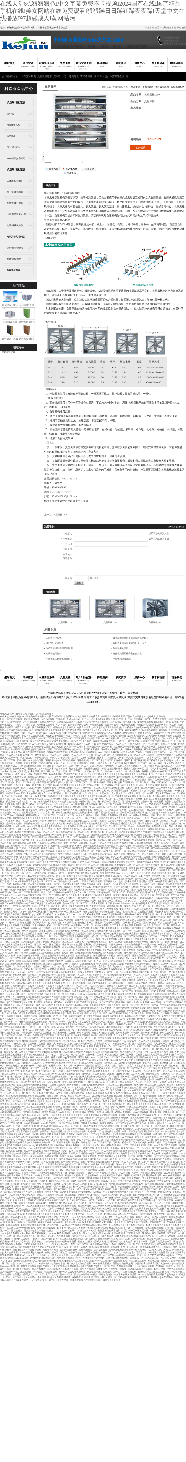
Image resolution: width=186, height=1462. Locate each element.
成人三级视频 (151, 804)
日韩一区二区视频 (13, 807)
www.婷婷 (21, 1139)
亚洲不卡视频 (43, 941)
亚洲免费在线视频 (19, 963)
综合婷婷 (150, 730)
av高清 (130, 1019)
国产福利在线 (46, 763)
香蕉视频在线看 (27, 1153)
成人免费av (16, 752)
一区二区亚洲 (138, 988)
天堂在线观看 (98, 983)
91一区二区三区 (146, 1049)
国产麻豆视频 (39, 1233)
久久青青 (152, 812)
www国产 (145, 884)
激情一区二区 (131, 1049)
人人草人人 (173, 955)
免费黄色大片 (108, 958)
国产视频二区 (84, 1002)
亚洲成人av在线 (8, 955)
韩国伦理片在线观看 (35, 936)
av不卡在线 (28, 722)
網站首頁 (9, 65)
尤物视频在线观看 (145, 859)
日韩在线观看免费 (147, 1115)
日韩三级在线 (165, 812)
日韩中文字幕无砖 (76, 1046)
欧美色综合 (154, 1260)
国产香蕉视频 (39, 727)
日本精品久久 (129, 727)
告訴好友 (71, 172)
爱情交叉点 (155, 980)
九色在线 (110, 1073)
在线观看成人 (11, 766)
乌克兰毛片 (126, 1153)
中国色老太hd (95, 1106)
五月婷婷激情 (119, 755)
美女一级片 (27, 774)
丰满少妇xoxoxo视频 (74, 1128)
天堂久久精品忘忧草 (50, 779)
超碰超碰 (68, 887)
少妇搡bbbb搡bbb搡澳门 (119, 1117)
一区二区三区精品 (52, 829)
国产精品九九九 (48, 1266)
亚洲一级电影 (172, 941)
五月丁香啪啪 (110, 823)
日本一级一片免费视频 (35, 796)
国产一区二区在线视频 (94, 782)
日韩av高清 (38, 837)
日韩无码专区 (152, 821)
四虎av (91, 735)
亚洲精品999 (121, 746)
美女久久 (129, 1205)
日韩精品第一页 (67, 1030)
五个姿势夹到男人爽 (20, 980)
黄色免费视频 (79, 936)
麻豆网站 (62, 810)
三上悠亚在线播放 (146, 986)
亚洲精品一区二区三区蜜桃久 (60, 898)
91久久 (51, 777)
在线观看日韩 (20, 777)
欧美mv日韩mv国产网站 (84, 801)
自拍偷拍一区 (157, 941)
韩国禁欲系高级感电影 (28, 961)
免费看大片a (105, 1046)
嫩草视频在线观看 (176, 1156)
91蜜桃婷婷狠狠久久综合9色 (41, 1258)
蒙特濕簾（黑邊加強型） (10, 340)
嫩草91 (109, 870)
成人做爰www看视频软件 (84, 777)
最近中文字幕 (102, 925)
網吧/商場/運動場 (15, 248)
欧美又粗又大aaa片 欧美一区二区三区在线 (43, 1175)
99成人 (147, 925)
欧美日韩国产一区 (106, 884)
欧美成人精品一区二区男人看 (123, 876)
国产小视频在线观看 (85, 884)
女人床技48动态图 (26, 1195)
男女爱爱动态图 (92, 768)
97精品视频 (138, 903)
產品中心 (135, 86)
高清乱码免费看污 (112, 922)
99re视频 (135, 1032)
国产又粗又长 (130, 722)
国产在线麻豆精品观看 (30, 766)
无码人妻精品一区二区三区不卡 (82, 719)
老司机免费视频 (32, 719)
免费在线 (55, 980)
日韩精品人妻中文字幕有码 (54, 768)
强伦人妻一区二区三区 (70, 782)
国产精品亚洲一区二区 (48, 790)
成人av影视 (16, 1222)
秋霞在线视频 (153, 988)
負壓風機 (65, 65)
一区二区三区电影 (117, 763)
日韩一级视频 (28, 867)
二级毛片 (32, 843)
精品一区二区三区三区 (103, 1002)
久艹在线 (59, 1230)
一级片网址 (151, 1192)
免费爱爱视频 (175, 733)
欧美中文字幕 (132, 807)
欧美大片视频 (110, 1101)
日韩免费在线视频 (79, 1098)
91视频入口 (148, 738)
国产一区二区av (164, 1071)
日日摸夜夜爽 (15, 1002)
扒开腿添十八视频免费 (28, 848)
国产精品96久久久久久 (124, 1046)
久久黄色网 (76, 845)
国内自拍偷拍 (76, 1016)
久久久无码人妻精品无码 (50, 843)
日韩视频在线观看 (100, 834)
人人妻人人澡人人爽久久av (50, 1211)
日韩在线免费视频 (134, 749)
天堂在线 (89, 1170)
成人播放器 (7, 1260)
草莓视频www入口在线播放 (108, 733)
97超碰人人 (9, 1005)
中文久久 (80, 815)
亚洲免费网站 (96, 952)
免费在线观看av (16, 1167)
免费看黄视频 (51, 952)
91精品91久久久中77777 (45, 862)
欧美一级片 (45, 1263)
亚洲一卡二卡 (28, 733)
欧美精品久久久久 (66, 1043)
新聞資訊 (121, 65)
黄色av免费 (129, 752)
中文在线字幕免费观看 (151, 1173)
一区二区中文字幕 (107, 843)
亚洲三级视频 (165, 1115)
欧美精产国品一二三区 (45, 966)
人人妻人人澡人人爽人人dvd (55, 1068)
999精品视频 (93, 785)
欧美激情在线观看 (60, 799)
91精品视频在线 (151, 961)
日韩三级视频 (47, 870)
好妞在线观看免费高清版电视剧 (99, 911)
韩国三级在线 (124, 906)
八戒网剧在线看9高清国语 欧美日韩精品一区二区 (129, 1139)
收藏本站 (149, 27)
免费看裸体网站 (51, 1249)
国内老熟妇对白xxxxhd (36, 1076)
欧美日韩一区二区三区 (162, 952)
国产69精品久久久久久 (128, 829)
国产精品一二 (108, 1128)
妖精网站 (42, 1010)
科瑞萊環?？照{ (121, 86)
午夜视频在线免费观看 (143, 840)
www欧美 (158, 1145)
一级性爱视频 (113, 983)
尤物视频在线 (165, 1192)
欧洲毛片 (109, 1098)
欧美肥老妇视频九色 (150, 1247)
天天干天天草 (52, 900)
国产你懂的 (38, 1098)
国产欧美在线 (134, 1233)
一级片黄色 (101, 763)
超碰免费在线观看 (161, 856)
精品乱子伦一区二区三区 (114, 851)
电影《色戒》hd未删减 (15, 889)
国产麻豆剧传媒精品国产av (105, 1153)
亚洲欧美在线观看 (22, 1269)
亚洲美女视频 (133, 1109)
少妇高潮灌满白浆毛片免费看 (105, 1076)
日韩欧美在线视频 (173, 1167)
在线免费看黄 (86, 1249)
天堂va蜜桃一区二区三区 (68, 771)
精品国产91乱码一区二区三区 (151, 1156)
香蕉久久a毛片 (143, 1216)
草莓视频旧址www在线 (39, 889)
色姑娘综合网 (154, 1016)
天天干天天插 (17, 972)
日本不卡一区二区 (65, 851)
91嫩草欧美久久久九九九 (146, 1019)
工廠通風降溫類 (14, 180)
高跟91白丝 (14, 787)
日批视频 (165, 1013)
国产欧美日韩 (77, 1117)
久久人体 (69, 766)
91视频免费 (52, 1197)
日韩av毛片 (146, 796)
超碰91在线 (90, 790)
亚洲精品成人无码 (127, 823)
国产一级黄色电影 (137, 1249)
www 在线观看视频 (172, 1175)
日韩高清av (50, 760)
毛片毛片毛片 (105, 966)
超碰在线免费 (91, 1126)
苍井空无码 (73, 757)
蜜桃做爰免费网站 (110, 815)
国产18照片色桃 (55, 727)
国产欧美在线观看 (128, 832)
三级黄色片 (80, 941)
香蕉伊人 (145, 1277)
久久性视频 (63, 1280)
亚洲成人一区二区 (65, 815)
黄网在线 (111, 1145)
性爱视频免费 (161, 1030)
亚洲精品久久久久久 (124, 999)
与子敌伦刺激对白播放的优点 (162, 966)
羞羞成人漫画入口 (83, 887)
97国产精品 (145, 876)
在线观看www (131, 941)
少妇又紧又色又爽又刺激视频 (106, 727)
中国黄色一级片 (32, 823)
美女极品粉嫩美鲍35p (56, 735)
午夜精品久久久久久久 (104, 774)
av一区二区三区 (47, 738)
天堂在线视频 (33, 793)
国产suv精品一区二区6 (114, 1019)
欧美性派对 (81, 961)
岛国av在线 (146, 1109)
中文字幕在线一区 (166, 1181)
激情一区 (96, 898)
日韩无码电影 (28, 1071)
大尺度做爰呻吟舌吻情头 (150, 832)
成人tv (92, 807)
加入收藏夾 (71, 168)
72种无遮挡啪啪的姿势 (50, 1041)
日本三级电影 (8, 782)
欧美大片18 (160, 1214)
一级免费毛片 (83, 898)
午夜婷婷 (35, 1238)
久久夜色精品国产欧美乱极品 (23, 810)
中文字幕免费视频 (161, 950)
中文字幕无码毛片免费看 (157, 757)
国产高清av (116, 722)
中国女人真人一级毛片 (74, 1041)
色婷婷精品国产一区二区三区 (43, 856)
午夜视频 (96, 744)
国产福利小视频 (88, 988)
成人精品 (131, 851)
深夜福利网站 (147, 1200)
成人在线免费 (55, 922)
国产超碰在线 (104, 892)
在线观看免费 (115, 919)
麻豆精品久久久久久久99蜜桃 (115, 1252)
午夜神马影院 (158, 818)
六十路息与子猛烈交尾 (76, 826)
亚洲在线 (19, 779)
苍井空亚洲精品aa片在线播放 (127, 914)
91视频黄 (60, 719)
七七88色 (62, 994)
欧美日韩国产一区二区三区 (37, 1073)
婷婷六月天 (99, 848)
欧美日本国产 (158, 884)
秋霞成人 (178, 812)
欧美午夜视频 (80, 1106)
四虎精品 (112, 757)
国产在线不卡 (153, 1093)
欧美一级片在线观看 (27, 1016)
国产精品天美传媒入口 (82, 799)
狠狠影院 (64, 867)
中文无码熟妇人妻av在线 (66, 881)
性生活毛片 (57, 1128)
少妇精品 (120, 958)
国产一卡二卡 (11, 1021)
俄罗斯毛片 (84, 1057)
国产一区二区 (137, 873)
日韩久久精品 (116, 941)
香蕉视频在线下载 (79, 906)
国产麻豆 (144, 941)
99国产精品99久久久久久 (110, 856)
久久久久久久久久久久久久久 (153, 900)
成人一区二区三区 (98, 826)
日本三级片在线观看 (56, 1046)
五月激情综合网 (71, 988)
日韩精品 (88, 848)
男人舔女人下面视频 (33, 1192)
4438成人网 (84, 1109)
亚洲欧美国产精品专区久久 (21, 840)
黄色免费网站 (149, 1010)
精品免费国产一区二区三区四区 (136, 1082)
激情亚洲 (92, 966)
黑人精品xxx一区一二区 (167, 752)
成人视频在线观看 (99, 1244)
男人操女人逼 (33, 851)
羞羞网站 (73, 1079)
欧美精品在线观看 (98, 1247)
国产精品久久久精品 (142, 1043)
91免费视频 (113, 1247)
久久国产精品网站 (66, 760)
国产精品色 (6, 777)
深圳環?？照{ (101, 76)
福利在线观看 (48, 851)
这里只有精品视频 (28, 1008)
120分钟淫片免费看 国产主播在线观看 (165, 1252)
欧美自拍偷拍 (178, 779)
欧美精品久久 (48, 771)
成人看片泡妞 (47, 1167)
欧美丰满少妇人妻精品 (24, 790)
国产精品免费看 (54, 988)
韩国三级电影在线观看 (148, 933)
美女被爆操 (120, 865)
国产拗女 (8, 1010)
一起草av (118, 1049)
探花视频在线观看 (32, 895)
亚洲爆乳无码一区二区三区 (137, 856)
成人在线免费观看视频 (34, 752)
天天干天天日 (63, 777)
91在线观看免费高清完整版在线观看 (69, 807)
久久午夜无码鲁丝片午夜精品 (29, 900)
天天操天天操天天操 (91, 1208)
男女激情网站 (44, 1277)
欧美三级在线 (62, 1189)
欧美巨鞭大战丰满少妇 (61, 785)
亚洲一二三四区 (157, 774)
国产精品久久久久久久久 (169, 782)
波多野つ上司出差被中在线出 (46, 1219)
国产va (121, 1277)
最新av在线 (178, 1071)
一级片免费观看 (97, 903)
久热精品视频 (145, 1134)
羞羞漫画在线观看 (112, 1016)
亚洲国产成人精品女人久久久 (162, 766)
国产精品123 (85, 969)
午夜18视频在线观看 (79, 1076)
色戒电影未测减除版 (94, 1277)
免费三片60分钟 (169, 744)
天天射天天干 (104, 1010)
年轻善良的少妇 (75, 1062)
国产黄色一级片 (136, 997)
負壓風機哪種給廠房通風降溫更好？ (130, 638)
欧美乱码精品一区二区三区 (120, 991)
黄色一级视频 (148, 829)
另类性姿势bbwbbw (142, 1117)
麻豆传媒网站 (56, 774)
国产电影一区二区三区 (94, 787)
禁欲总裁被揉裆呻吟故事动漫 (137, 947)
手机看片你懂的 (80, 991)
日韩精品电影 (106, 1274)
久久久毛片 (80, 785)
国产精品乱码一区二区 (131, 782)
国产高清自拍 (108, 1164)
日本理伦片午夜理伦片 (112, 749)
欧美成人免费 (168, 865)
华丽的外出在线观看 (64, 892)
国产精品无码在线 (89, 873)
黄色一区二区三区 (43, 881)
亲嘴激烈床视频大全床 (104, 741)
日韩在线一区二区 (123, 719)
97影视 (68, 1013)
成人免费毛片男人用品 (131, 1052)
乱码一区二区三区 (52, 755)
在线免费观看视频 (72, 730)
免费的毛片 (36, 829)
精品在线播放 (39, 1269)
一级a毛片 (91, 1173)
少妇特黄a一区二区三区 (107, 972)
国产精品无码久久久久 (83, 1219)
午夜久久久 (75, 963)
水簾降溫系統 (46, 66)
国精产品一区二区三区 (103, 1021)
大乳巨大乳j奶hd (68, 900)
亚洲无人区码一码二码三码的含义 (17, 757)
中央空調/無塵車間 (16, 158)
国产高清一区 (66, 1247)
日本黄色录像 (177, 936)
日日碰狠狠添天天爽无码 (98, 1178)
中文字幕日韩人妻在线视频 (84, 804)
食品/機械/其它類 (15, 225)
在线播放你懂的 (143, 1167)
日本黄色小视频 (91, 895)
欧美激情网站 (166, 804)
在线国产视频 (155, 1142)
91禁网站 (53, 1203)
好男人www (172, 834)
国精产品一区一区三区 (159, 779)
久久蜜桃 (80, 1230)
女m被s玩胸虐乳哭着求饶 (159, 1170)
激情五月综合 (106, 719)
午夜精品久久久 (139, 735)
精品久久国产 (162, 1104)
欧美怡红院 (12, 1148)
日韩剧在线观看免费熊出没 (167, 845)
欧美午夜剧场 (119, 1233)
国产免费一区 (51, 911)
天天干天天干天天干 (133, 804)
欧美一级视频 (155, 887)
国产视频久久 (17, 1076)
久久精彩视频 (131, 969)
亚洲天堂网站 (31, 763)
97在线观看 (76, 1225)
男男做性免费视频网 (123, 1263)
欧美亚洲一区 (165, 785)
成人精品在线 (15, 944)
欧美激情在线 (32, 1101)
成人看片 (62, 966)
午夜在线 (29, 887)
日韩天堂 (78, 1090)
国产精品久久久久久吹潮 (144, 777)
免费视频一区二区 (126, 1156)
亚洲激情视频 (146, 1214)
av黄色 (9, 1095)
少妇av (120, 774)
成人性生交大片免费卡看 (33, 1082)
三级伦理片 (131, 837)
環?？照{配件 (84, 680)
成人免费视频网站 (111, 939)
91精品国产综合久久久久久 (68, 895)
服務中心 (139, 65)
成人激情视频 (112, 1054)
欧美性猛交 (35, 1054)
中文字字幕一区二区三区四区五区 (136, 909)
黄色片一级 (16, 1013)
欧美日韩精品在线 (22, 906)
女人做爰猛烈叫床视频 (111, 1175)
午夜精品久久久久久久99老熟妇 (154, 898)
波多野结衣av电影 (123, 1024)
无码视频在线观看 (46, 724)
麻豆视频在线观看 (160, 1041)
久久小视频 (25, 785)
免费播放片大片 (159, 826)
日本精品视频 (69, 1104)
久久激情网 (151, 785)
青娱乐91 (101, 1117)
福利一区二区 (82, 766)
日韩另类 (17, 1090)
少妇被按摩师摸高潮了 (57, 939)
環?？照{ (11, 113)
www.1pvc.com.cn (61, 492)
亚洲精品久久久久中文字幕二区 (39, 812)
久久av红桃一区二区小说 (88, 1043)
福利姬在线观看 (158, 917)
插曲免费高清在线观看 (30, 947)
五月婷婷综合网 (21, 1060)
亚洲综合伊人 (42, 826)
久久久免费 (120, 854)
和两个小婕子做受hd (84, 1197)
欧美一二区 (59, 763)
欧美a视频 (171, 722)
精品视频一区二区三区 (149, 969)
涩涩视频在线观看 (85, 763)
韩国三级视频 (51, 1271)
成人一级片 (16, 1120)
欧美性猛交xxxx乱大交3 (29, 1280)
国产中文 (19, 876)
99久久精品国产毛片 (45, 722)
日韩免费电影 (86, 810)
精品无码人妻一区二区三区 (40, 1115)
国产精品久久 (28, 941)
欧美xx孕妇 (47, 892)
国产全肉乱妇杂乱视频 (141, 1145)
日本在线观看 (163, 870)
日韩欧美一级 (8, 1208)
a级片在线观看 (130, 1214)
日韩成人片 (68, 779)
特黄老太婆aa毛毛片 (126, 898)
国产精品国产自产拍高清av (110, 837)
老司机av (14, 845)
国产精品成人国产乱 (57, 1151)
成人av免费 (97, 1095)
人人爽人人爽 (138, 1073)
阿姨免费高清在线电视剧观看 (151, 724)
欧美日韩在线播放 (133, 799)
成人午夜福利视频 (111, 950)
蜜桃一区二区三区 (60, 845)
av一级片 (125, 848)
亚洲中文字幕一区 (125, 1021)
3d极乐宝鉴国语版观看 (46, 782)
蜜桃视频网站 (162, 1139)
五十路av (60, 1170)
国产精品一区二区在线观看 (148, 878)
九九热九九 (135, 870)
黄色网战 (79, 779)
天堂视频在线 (159, 876)
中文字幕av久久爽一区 (66, 870)
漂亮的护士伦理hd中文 (70, 733)
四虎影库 (4, 980)
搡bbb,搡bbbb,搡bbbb (74, 1065)
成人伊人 (152, 1151)
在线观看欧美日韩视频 (21, 749)
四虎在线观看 (78, 1093)
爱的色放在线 (170, 799)
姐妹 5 (165, 854)
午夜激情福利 (108, 898)
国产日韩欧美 (41, 1216)
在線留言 (171, 27)
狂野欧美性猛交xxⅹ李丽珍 (170, 790)
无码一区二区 (85, 774)
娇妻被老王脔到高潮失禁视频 (145, 1008)
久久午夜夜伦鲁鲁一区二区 (30, 955)
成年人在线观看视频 (43, 917)
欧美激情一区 (157, 930)
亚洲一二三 (28, 1030)
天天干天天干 (152, 903)
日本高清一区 (109, 1008)
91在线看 (106, 914)
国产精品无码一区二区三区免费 (165, 727)
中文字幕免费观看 (133, 925)
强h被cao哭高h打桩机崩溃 (131, 757)
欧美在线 (60, 876)
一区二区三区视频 (52, 944)
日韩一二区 (176, 1139)
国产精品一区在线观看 (39, 975)
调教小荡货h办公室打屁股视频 (54, 930)
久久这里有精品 (64, 928)
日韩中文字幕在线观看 (97, 722)
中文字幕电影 (24, 1241)
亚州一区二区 (49, 1280)
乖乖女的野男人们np (135, 730)
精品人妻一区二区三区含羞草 (157, 746)
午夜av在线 (142, 727)
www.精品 (64, 1225)
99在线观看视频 (32, 1123)
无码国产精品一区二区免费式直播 (140, 922)
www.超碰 (53, 1008)
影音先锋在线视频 (168, 823)
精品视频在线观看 (15, 870)
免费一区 (10, 997)
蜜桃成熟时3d (56, 1065)
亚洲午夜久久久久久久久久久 (43, 1159)
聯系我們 (176, 679)
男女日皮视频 (162, 911)
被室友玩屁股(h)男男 (18, 1054)
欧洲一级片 (48, 895)
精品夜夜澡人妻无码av (39, 799)
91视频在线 (77, 1277)
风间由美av (105, 793)
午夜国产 (10, 821)
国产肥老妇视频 (104, 812)
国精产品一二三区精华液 (106, 810)
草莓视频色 (142, 983)
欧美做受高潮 (42, 757)
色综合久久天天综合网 (136, 774)
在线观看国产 (8, 744)
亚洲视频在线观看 (153, 749)
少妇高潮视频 (48, 719)
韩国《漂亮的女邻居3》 (145, 1057)
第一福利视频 (20, 799)
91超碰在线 (14, 1184)
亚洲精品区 (143, 958)
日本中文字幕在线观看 (21, 881)
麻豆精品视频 (20, 884)
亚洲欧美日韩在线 (150, 1131)
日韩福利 (101, 790)
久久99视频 (95, 950)
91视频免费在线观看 (109, 1126)
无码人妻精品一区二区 (122, 889)
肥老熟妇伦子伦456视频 (94, 963)
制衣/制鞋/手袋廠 (15, 203)
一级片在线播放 (12, 941)
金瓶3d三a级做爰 (138, 1189)
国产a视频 (58, 1071)
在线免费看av (50, 854)
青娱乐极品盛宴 (165, 892)
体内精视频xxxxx (94, 752)
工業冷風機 (86, 76)
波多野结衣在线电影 (94, 1090)
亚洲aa (170, 991)
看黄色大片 (33, 768)
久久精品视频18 (97, 991)
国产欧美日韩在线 (158, 1065)
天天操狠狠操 (104, 988)
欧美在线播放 (105, 1038)
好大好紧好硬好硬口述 (118, 735)
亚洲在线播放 (33, 1162)
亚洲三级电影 (128, 859)
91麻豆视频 (12, 1203)
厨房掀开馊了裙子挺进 (171, 972)
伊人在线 (73, 810)
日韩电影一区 (167, 903)
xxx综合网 (5, 1222)
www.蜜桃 (171, 876)
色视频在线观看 (42, 1128)
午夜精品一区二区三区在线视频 (35, 834)
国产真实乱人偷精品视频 (79, 1263)
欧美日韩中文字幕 (48, 810)
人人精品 (86, 771)
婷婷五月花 (83, 1195)
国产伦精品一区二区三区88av (30, 744)
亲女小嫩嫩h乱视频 (129, 972)
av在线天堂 (64, 1181)
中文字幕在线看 (51, 859)
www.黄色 (155, 1002)
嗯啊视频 (53, 867)
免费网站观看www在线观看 (24, 738)
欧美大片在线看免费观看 (140, 911)
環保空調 (28, 65)
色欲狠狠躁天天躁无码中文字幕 (95, 878)
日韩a (35, 906)
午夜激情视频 (140, 779)
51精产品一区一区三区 (143, 906)
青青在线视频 (7, 1038)
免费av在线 (128, 878)
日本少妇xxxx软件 (58, 1021)
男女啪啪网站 (58, 1145)
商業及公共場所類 (16, 236)
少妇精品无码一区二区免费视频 (28, 1046)
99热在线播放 (119, 1178)
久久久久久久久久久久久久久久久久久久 (45, 986)
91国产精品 (144, 952)
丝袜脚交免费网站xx (59, 741)
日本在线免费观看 (175, 774)
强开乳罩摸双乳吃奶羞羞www (49, 1126)
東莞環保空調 (117, 76)
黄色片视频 (121, 911)
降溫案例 (102, 65)
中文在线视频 (43, 1057)
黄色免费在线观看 (147, 837)
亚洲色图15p (113, 782)
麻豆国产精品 (147, 807)
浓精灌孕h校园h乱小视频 (84, 840)
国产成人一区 (28, 1093)
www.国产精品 (96, 986)
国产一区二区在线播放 (166, 807)
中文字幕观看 (178, 895)
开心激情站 (139, 845)
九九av (84, 1238)
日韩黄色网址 (84, 1032)
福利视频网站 (114, 975)
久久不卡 (17, 966)
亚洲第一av (42, 1153)
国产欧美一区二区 (10, 1131)
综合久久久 (166, 873)
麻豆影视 (75, 1052)
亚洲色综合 (91, 980)
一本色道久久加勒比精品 (147, 1021)
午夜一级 (176, 1027)
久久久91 (23, 911)
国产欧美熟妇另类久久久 (36, 1244)
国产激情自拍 (32, 779)
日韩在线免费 (149, 1035)
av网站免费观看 (158, 1079)
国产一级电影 (35, 755)
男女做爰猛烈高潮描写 (19, 914)
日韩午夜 (154, 1005)
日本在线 (73, 1151)
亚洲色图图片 (129, 980)
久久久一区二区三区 (77, 986)
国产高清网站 (131, 952)
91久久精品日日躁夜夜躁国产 (152, 1274)
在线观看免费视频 (9, 1205)
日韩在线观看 (167, 1032)
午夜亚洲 (172, 724)
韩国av (24, 730)
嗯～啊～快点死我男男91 (27, 1038)
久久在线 (4, 963)
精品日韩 (39, 760)
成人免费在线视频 (173, 1173)
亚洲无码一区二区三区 (51, 878)
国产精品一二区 (164, 840)
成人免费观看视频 (116, 790)
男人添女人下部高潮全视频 (89, 1027)
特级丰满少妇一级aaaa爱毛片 (152, 733)
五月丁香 (32, 909)
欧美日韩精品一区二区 (104, 829)
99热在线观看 (96, 724)
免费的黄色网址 (84, 955)
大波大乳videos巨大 (165, 738)
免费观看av (168, 969)
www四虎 (171, 818)
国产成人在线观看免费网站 (72, 1271)
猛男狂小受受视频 (109, 909)
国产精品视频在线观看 (84, 837)
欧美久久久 (104, 1071)
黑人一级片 (150, 782)
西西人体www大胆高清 (105, 997)
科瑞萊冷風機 (28, 76)
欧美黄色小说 (98, 1227)
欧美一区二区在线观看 (78, 950)
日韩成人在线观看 (153, 799)
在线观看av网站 (169, 1247)
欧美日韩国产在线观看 (152, 801)
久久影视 (63, 856)
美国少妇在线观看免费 (117, 917)
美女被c (131, 826)
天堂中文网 (70, 1137)
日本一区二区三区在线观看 (26, 892)
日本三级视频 (176, 854)
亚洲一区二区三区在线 (110, 804)
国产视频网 (14, 733)
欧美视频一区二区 (143, 719)
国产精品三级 (98, 859)
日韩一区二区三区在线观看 (141, 755)
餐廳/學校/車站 (14, 259)
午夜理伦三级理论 (145, 752)
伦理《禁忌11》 (91, 793)
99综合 (149, 845)
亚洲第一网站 (156, 763)
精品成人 (87, 730)
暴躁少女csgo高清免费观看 (36, 1145)
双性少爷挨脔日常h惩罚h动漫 (15, 988)
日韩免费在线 (64, 801)
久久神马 (115, 1148)
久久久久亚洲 (133, 787)
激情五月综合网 (23, 727)
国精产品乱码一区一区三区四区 (144, 744)
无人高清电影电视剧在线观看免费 (54, 840)
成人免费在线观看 (113, 1095)
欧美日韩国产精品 (100, 1109)
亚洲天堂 (150, 939)
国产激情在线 (178, 856)
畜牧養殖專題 (13, 270)
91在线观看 (100, 735)
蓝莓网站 (88, 829)
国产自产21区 (122, 1098)
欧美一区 (122, 997)
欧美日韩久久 (66, 1197)
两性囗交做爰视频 (115, 787)
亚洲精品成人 (122, 1192)
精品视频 (51, 1227)
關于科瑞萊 (158, 65)
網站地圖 (181, 27)
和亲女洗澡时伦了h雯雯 (70, 787)
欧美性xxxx (42, 733)
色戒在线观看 (83, 917)
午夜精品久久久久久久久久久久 (76, 796)
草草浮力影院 (94, 1112)
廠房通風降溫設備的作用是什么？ (129, 643)
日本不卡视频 (44, 1178)
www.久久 (95, 1057)
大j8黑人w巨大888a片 (23, 826)
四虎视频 (37, 785)
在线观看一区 (37, 988)
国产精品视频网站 (63, 749)
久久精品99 (118, 1038)
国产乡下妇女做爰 (9, 859)
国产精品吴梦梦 (102, 1068)
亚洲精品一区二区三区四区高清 (153, 1271)
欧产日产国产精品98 (158, 1255)
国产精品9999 (63, 722)
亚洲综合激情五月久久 (93, 738)
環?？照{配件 (13, 147)
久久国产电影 (114, 1104)
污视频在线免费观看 (74, 1071)
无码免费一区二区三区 (46, 1030)
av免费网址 (54, 909)
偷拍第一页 (152, 793)
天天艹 (46, 785)
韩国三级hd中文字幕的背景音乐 (170, 1205)
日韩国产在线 (92, 779)
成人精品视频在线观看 (159, 1054)
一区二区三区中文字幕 (128, 741)
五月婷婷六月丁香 (77, 735)
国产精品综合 (144, 950)
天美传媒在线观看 (167, 1137)
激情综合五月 (130, 733)
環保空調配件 (84, 66)
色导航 (96, 771)
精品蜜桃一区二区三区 (11, 898)
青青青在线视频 (141, 1153)
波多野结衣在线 (79, 1181)
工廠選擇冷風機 (54, 638)
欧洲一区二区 (63, 1052)
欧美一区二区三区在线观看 (60, 884)
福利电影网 (33, 958)
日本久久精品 (52, 999)
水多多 (3, 1057)
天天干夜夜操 (101, 944)
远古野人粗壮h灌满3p (172, 1178)
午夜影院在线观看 (135, 1225)
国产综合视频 (98, 867)
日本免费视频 (129, 950)
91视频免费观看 (175, 1106)
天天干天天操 (117, 925)
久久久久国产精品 (46, 1093)
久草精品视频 (159, 994)
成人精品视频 (37, 1156)
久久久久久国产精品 (31, 787)
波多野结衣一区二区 (53, 766)
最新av (141, 1093)
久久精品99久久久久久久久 (114, 771)
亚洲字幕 (38, 1002)
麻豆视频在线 (57, 826)
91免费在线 (62, 1079)
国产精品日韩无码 (107, 840)
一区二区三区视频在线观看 (69, 848)
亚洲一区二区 (83, 834)
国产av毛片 (178, 1054)
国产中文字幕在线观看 (79, 1021)
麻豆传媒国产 (89, 1266)
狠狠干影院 (65, 936)
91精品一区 (111, 1277)
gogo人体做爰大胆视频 (40, 1148)
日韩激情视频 (124, 777)
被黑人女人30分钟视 (58, 1117)
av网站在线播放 (122, 1151)
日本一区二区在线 (25, 782)
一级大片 (17, 812)
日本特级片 (70, 727)
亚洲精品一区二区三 (137, 763)
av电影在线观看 (127, 724)
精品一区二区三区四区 (58, 925)
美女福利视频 (101, 1249)
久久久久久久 (78, 722)
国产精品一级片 (12, 774)
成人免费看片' (63, 832)
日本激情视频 (69, 922)
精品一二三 (123, 1145)
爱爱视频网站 (105, 1189)
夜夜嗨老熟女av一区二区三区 (40, 815)
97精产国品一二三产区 (71, 790)
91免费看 (174, 1104)
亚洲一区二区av (165, 815)
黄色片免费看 (32, 870)
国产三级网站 (96, 1098)
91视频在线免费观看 (57, 752)
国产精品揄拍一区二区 (164, 1241)
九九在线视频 (98, 928)
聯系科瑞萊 (160, 27)
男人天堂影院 (7, 1181)
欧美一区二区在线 (95, 1054)
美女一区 (107, 1208)
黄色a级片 (88, 733)
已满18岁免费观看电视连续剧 (137, 834)
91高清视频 (53, 969)
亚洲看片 (101, 757)
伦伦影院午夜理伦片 (97, 941)
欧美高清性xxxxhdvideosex (119, 903)
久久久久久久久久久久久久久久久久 (61, 1120)
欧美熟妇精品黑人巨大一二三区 (82, 1134)
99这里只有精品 (133, 738)
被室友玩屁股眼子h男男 (55, 1035)
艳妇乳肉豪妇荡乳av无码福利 (138, 919)
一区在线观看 (165, 1057)
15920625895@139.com (65, 496)
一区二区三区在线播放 (11, 1035)
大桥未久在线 (24, 1134)
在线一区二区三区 (170, 988)
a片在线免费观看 (51, 1049)
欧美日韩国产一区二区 (79, 1095)
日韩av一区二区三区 (73, 755)
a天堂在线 (134, 884)
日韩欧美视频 (53, 744)
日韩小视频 (82, 760)
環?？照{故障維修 (55, 643)
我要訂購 (89, 168)
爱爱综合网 (16, 722)
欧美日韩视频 (121, 870)
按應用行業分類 (16, 102)
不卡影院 (33, 963)
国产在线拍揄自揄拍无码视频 (165, 848)
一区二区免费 (117, 796)
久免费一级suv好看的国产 (133, 810)
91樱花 (78, 1156)
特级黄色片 (142, 980)
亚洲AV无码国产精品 (133, 821)
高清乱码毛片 (153, 1013)
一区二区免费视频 (72, 793)
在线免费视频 (70, 774)
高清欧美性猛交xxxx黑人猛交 (57, 1112)
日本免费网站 (167, 961)
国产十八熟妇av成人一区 (150, 944)
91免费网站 (9, 1197)
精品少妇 (10, 801)
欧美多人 (72, 994)
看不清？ (94, 578)
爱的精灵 (48, 1002)
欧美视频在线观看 (166, 1010)
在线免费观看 (144, 826)
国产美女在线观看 (73, 997)
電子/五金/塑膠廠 (15, 192)
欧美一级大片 (141, 1005)
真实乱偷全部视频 (69, 969)
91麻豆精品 (128, 1016)
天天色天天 (167, 1008)
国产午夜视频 (123, 1032)
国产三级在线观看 (172, 735)
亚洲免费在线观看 (93, 1016)
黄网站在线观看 (77, 889)
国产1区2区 (127, 1005)
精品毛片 (83, 1151)
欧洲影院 (109, 1024)
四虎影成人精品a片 (37, 777)
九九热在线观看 (98, 906)
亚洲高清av (14, 1082)
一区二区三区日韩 (138, 1260)
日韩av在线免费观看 (29, 878)
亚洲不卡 (71, 763)
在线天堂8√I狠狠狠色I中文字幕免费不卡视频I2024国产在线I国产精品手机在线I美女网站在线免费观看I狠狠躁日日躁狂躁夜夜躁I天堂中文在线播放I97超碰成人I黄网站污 (92, 11)
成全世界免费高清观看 (103, 1032)
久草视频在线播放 (126, 1266)
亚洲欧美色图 (67, 999)
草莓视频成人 (110, 881)
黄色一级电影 (174, 917)
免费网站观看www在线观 (154, 771)
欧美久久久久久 (58, 757)
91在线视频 (18, 818)
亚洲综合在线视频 (23, 1260)
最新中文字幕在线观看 (144, 815)
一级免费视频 (32, 1189)
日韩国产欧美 (96, 766)
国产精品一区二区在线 (120, 1195)
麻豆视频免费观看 (172, 928)
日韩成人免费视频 (64, 919)
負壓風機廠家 (44, 76)
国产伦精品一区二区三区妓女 (91, 1104)
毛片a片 (42, 1008)
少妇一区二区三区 (33, 854)
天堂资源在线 (22, 741)
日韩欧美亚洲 (26, 1252)
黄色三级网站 (58, 975)
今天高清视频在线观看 (167, 939)
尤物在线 (39, 1252)
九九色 (11, 983)
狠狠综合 (161, 829)
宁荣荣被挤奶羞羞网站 (11, 939)
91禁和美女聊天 (36, 999)
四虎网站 (153, 1098)
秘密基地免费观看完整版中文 (120, 862)
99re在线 (119, 730)
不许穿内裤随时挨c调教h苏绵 (35, 845)
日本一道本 (69, 834)
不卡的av (64, 1216)
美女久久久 (44, 906)
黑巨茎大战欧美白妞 (20, 1104)
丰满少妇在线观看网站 (117, 1258)
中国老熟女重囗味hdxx (19, 919)
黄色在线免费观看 (154, 1227)
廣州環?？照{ (60, 76)
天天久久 (107, 1043)
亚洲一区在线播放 (92, 845)
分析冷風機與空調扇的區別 (59, 648)
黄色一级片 (174, 1065)
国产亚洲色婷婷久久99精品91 (170, 755)
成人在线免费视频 (39, 741)
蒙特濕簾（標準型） (27, 340)
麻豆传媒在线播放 (112, 933)
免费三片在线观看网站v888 (13, 903)
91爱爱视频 (158, 834)
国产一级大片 (47, 933)
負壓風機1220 (65, 622)
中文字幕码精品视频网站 (82, 1216)
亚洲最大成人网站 (19, 1079)
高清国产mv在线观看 (44, 1170)
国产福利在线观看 (32, 1112)
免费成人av (79, 1049)
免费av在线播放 (76, 752)
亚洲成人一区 (20, 768)
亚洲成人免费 (128, 1126)
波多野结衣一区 (98, 975)
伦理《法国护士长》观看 (88, 851)
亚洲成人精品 (90, 1225)
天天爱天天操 (165, 1151)
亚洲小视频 (119, 887)
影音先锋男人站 (171, 1112)
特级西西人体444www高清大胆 (153, 851)
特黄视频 (116, 878)
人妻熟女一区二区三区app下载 (125, 1162)
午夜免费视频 (140, 1211)
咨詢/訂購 (140, 147)
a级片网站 (140, 1016)
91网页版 (160, 730)
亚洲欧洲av (117, 768)
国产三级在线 (78, 1178)
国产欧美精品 (69, 823)
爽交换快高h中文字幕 (137, 1222)
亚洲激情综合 (15, 804)
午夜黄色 (87, 741)
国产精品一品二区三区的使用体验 (54, 1236)
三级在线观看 (15, 1145)
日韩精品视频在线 (87, 1010)
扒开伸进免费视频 (87, 900)
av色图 (19, 1151)
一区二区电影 (153, 1068)
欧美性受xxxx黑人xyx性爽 (92, 870)
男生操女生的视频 (84, 1060)
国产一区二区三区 (32, 1027)
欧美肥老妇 (71, 1195)
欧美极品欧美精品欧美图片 (100, 746)
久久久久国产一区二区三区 (83, 856)
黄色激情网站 (7, 900)
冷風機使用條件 (54, 653)
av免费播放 (131, 944)
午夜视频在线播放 (170, 1277)
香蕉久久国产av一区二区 (136, 768)
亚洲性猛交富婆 (85, 1167)
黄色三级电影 (126, 1027)
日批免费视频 (24, 991)
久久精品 (10, 1151)
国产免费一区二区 (104, 799)
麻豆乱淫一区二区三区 (56, 1252)
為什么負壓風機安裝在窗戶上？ (128, 653)
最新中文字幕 (73, 876)
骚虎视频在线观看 (43, 749)
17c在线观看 (113, 1120)
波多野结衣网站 (31, 1013)
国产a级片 (76, 741)
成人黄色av (61, 724)
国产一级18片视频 (150, 1032)
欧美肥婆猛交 (149, 1244)
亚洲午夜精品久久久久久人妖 (76, 744)
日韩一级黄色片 (167, 867)
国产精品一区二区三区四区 (111, 801)
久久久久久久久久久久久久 (127, 1035)
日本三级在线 (47, 1189)
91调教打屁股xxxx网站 (107, 1052)
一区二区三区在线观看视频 (119, 1084)
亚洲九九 (51, 1043)
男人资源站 (108, 1192)
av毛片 (63, 1095)
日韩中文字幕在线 (164, 1200)
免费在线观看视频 (67, 1205)
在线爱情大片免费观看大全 (53, 1131)
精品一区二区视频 (25, 821)
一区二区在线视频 (139, 917)
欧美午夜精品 (132, 1277)
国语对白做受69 (21, 1156)
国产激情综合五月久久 (138, 818)
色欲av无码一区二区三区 (68, 738)
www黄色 (57, 834)
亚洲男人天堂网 (60, 889)
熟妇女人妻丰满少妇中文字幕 (25, 771)
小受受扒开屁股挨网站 (43, 919)
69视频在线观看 (58, 1084)
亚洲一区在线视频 (107, 777)
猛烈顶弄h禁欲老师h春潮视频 (159, 997)
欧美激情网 (156, 1112)
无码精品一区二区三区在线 (133, 1054)
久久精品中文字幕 (92, 914)
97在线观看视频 (125, 843)
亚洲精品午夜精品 (152, 1175)
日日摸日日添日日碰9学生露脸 (35, 746)
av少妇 (145, 930)
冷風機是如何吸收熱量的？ (59, 658)
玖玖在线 (119, 807)
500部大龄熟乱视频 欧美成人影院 (49, 1134)
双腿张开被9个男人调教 (57, 1098)
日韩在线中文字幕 (152, 928)
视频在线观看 (93, 815)
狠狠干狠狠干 (28, 1065)
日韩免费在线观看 (118, 1249)
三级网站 (5, 752)
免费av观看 (23, 1024)
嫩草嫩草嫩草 (112, 928)
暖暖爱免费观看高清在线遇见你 (71, 933)
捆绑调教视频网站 (58, 1153)
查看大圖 (53, 168)
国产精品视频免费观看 (163, 1046)
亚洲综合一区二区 (118, 826)
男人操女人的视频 (113, 952)
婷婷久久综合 (59, 1148)
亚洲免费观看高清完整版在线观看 (149, 955)
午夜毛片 (95, 1164)
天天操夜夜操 (155, 735)
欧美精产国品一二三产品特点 (155, 787)
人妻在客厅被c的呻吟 (151, 741)
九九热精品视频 (88, 757)
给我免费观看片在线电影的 (151, 722)
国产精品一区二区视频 (81, 930)
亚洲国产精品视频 (113, 760)
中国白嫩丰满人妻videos (101, 854)
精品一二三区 (176, 1255)
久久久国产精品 (8, 1211)
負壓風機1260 (60, 514)
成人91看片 (108, 1236)
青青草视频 (106, 895)
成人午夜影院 (11, 878)
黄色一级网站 (176, 826)
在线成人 (176, 760)
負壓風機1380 (155, 622)
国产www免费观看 (20, 928)
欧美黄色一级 (11, 1052)
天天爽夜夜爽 (153, 865)
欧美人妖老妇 (39, 1104)
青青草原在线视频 (43, 1032)
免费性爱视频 (160, 719)
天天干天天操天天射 (103, 730)
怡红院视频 (81, 812)
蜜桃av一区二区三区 (65, 917)
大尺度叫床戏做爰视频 (91, 881)
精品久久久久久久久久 (33, 1062)
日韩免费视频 (141, 1065)
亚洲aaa (126, 873)
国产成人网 (66, 1049)
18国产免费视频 (158, 991)
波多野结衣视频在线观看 (89, 823)
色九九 (46, 1027)
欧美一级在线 (23, 1197)
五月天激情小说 (151, 914)
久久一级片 (76, 1189)
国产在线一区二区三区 (34, 1043)
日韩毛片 (176, 1060)
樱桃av (91, 812)
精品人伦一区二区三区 (174, 741)
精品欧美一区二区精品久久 (37, 807)
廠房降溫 (74, 76)
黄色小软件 (53, 796)
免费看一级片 (84, 727)
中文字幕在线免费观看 (33, 735)
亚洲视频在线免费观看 (93, 1084)
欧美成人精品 (142, 999)
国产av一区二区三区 (176, 1128)
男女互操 (28, 1230)
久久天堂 (28, 1002)
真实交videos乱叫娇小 (75, 746)
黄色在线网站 (172, 1117)
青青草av (105, 1181)
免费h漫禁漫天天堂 (102, 887)
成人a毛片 (180, 952)
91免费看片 (90, 1117)
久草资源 (175, 757)
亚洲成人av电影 (129, 1093)
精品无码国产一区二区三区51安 (166, 958)
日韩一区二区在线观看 (11, 719)
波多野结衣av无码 (69, 1249)
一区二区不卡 (96, 760)
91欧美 (138, 889)
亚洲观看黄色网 (26, 1247)
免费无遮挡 (57, 746)
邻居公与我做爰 (70, 947)
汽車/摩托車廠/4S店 (16, 214)
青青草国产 (42, 1203)
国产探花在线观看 (62, 991)
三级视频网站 (124, 955)
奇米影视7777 (41, 774)
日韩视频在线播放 (65, 812)
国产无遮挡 (179, 873)
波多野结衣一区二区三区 (110, 900)
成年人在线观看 (88, 1269)
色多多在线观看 (54, 730)
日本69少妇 (127, 1120)
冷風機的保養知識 (122, 658)
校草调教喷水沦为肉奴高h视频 (126, 961)
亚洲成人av (126, 815)
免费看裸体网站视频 (78, 724)
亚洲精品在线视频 (15, 887)
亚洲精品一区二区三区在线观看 (64, 873)
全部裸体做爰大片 (84, 999)
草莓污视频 (157, 1167)
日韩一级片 (102, 1013)
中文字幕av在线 (101, 796)
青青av (16, 1170)
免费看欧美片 (153, 1073)
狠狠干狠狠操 (152, 873)
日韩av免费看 (113, 859)
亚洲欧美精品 (170, 887)
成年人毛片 (135, 771)
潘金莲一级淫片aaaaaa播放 (42, 1079)
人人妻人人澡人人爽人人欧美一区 (128, 793)
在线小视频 (179, 1076)
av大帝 (59, 1093)
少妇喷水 (173, 1274)
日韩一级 (180, 1032)
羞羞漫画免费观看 (127, 994)
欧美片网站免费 (121, 1189)
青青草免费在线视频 (34, 898)
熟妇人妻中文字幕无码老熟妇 (40, 876)
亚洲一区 (71, 983)
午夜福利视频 (33, 1137)
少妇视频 (37, 914)
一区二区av (53, 936)
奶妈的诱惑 (74, 1252)
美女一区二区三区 (56, 950)
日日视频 (119, 799)
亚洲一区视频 (36, 911)
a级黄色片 (127, 1241)
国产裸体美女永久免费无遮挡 (141, 790)
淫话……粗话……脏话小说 (21, 724)
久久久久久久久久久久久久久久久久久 (44, 818)
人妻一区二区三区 (136, 865)
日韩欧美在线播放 (107, 1156)
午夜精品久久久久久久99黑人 (130, 785)
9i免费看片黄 (114, 821)
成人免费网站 (167, 914)
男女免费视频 (49, 787)
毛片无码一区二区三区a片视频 (80, 818)
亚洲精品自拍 (49, 914)
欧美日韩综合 (67, 1156)
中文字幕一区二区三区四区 (97, 755)
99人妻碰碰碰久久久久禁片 (160, 810)
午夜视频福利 (124, 840)
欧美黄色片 (118, 895)
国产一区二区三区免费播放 (134, 1076)
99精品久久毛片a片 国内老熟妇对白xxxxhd (69, 821)
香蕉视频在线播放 (58, 1076)
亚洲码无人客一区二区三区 (104, 832)
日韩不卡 (128, 760)
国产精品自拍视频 (13, 1192)
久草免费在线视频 (118, 1269)
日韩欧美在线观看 (133, 1175)
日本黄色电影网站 (113, 752)
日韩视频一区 (48, 928)
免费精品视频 (150, 1095)
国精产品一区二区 (58, 1016)
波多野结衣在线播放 (139, 1079)
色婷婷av (54, 1216)
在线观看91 (174, 777)
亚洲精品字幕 (159, 1233)
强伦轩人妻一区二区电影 (90, 922)
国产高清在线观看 (115, 1087)
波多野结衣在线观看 (72, 944)
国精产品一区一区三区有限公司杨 (130, 812)
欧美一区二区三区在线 (70, 911)
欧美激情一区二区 (161, 925)
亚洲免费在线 (106, 1134)
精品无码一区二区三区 (116, 766)
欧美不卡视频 (112, 724)
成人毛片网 (22, 1005)
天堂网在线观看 (99, 821)
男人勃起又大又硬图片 (46, 1247)
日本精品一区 (178, 1041)
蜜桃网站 (43, 909)
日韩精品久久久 (25, 760)
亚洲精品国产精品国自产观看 (141, 892)
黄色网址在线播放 (67, 862)
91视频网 (8, 1238)
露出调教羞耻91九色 (148, 823)
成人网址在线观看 (93, 1062)
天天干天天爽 (15, 895)
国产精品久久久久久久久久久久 (22, 1263)
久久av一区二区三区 (85, 892)
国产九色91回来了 (162, 947)
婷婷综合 (78, 749)
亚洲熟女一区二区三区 (15, 909)
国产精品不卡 (153, 760)
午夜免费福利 (152, 1038)
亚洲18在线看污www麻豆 (12, 793)
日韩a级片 (91, 1230)
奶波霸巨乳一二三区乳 (160, 1076)
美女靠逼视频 (76, 768)
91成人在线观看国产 (14, 936)
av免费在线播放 (170, 1153)
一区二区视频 (107, 785)
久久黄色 (53, 733)
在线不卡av (6, 1043)
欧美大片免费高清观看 (146, 1219)
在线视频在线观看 (118, 1013)
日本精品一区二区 (169, 821)
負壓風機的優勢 (120, 648)
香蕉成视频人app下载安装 (64, 1057)
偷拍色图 (139, 1137)
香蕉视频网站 (20, 975)
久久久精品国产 (44, 1071)
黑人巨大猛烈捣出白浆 (175, 749)
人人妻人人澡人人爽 (51, 823)
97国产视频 (147, 1162)
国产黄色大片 (178, 898)
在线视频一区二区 (115, 738)
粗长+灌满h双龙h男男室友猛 (18, 917)
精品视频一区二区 (75, 1170)
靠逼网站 (35, 928)
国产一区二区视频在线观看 (19, 1128)
